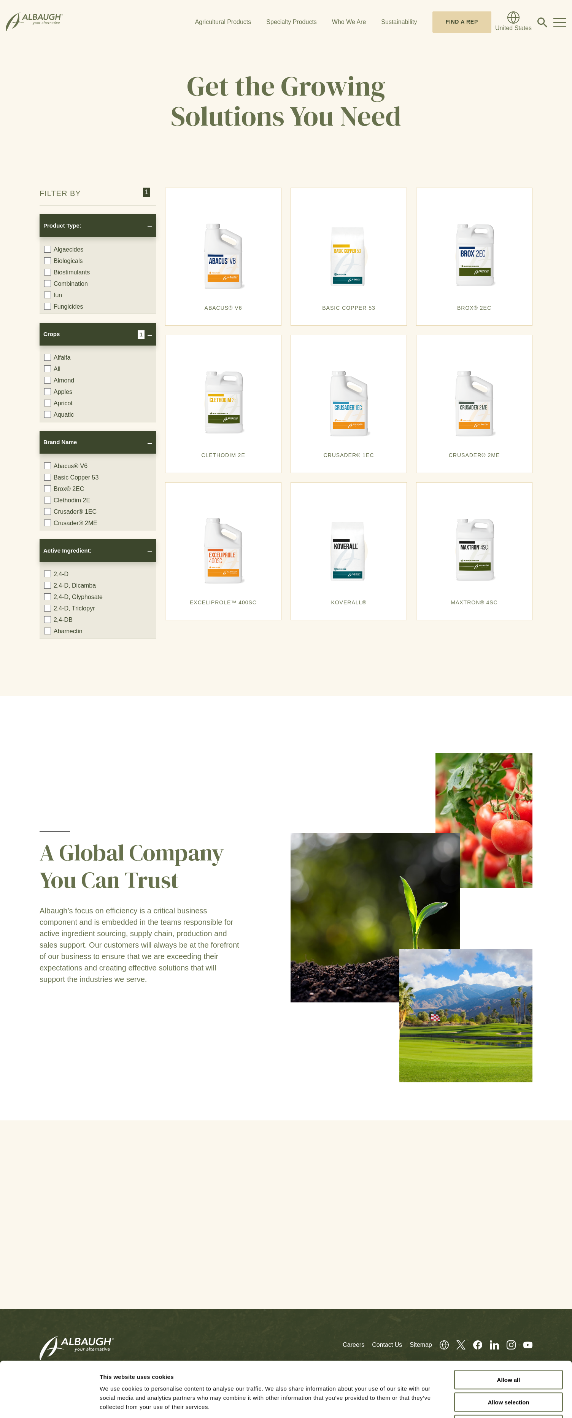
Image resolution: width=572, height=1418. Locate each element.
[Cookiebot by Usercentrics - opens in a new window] (49, 1403)
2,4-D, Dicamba (70, 585)
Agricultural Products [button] (223, 22)
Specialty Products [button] (291, 22)
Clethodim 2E (67, 500)
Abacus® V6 (65, 465)
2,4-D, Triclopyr (69, 608)
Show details (399, 1403)
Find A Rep (462, 22)
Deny (509, 1369)
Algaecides (63, 249)
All (52, 368)
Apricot (58, 403)
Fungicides (63, 306)
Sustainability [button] (399, 22)
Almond (59, 380)
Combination (66, 283)
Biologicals (63, 260)
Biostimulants (67, 272)
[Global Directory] (513, 22)
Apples (58, 391)
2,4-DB (58, 619)
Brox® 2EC (64, 488)
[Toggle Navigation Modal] (559, 22)
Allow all (508, 1324)
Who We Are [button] (349, 22)
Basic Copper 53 (71, 477)
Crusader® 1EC (70, 511)
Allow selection (508, 1347)
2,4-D (56, 573)
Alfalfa (57, 357)
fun (53, 295)
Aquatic (59, 414)
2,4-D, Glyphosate (73, 596)
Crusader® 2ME (70, 522)
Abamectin (63, 631)
